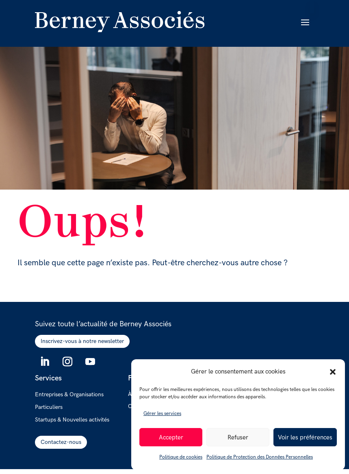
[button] (333, 372)
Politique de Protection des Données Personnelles (259, 457)
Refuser (238, 437)
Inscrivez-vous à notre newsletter (82, 341)
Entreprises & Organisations (69, 394)
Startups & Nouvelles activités (72, 420)
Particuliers (49, 407)
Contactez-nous (61, 442)
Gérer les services (162, 414)
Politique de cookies (180, 457)
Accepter (171, 437)
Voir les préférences (305, 437)
